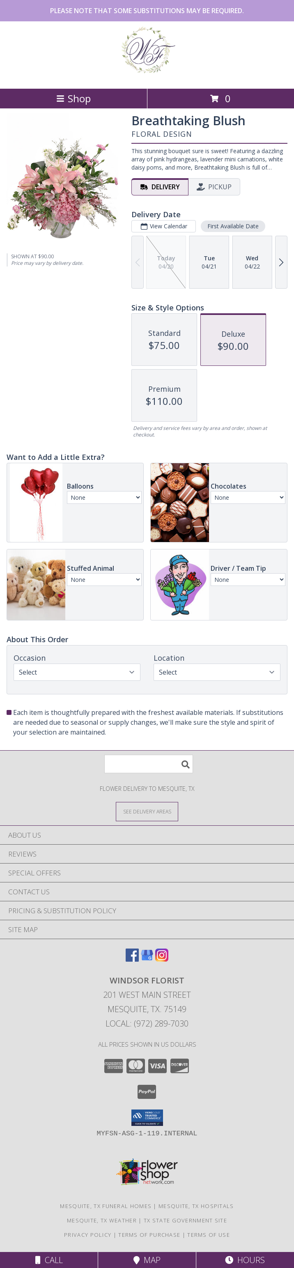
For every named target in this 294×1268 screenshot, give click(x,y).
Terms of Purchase (149, 1234)
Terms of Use (208, 1234)
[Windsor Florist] (147, 76)
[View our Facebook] (132, 959)
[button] (147, 1118)
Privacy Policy (87, 1234)
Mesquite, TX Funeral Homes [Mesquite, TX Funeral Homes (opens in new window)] (106, 1206)
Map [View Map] (147, 1260)
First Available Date (233, 226)
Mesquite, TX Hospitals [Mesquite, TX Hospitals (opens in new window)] (196, 1206)
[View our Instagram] (161, 959)
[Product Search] (148, 764)
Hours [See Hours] (245, 1260)
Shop (73, 98)
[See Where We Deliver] (147, 811)
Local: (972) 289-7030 (147, 1023)
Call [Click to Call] (49, 1260)
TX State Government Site (185, 1220)
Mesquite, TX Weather (102, 1220)
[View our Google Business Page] (147, 959)
